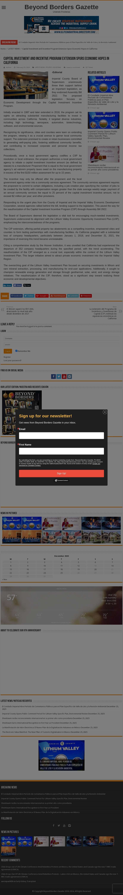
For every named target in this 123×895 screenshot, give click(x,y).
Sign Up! (61, 473)
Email (22, 429)
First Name (25, 445)
